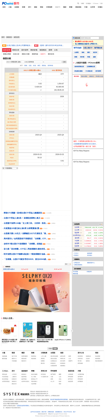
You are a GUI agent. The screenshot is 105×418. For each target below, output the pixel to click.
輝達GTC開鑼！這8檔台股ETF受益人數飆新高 (27, 213)
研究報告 (43, 374)
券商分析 (44, 371)
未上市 (52, 381)
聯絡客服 (75, 273)
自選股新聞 (54, 365)
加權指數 (4, 356)
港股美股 (78, 7)
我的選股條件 (99, 361)
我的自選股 (84, 76)
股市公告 (81, 353)
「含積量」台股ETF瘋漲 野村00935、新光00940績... (30, 259)
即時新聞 (54, 371)
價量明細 (35, 54)
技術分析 (16, 54)
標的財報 (33, 50)
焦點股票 (70, 381)
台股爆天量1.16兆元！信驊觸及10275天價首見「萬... (30, 233)
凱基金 (44, 65)
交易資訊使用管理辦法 (23, 405)
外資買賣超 (5, 376)
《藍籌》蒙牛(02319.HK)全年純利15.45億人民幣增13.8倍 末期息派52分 (52, 45)
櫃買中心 (14, 358)
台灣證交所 (77, 262)
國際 (60, 374)
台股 (52, 376)
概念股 (43, 363)
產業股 (43, 358)
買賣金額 (4, 374)
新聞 (82, 3)
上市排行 (14, 374)
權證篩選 (23, 358)
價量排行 (91, 76)
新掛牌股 (80, 356)
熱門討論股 (77, 48)
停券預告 (80, 358)
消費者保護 (51, 412)
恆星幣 (77, 246)
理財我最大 (34, 381)
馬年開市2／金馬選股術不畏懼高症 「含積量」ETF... (30, 239)
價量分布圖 (26, 54)
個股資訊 (9, 37)
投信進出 (89, 255)
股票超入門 (34, 379)
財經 (60, 381)
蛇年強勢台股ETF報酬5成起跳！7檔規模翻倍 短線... (29, 254)
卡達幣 (77, 241)
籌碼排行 (14, 381)
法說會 (88, 358)
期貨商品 (33, 356)
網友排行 (14, 384)
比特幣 (92, 7)
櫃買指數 (4, 358)
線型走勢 (6, 50)
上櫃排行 (14, 376)
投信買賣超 (5, 379)
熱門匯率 (80, 376)
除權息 (100, 7)
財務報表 (62, 363)
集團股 (43, 361)
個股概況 (43, 50)
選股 (35, 7)
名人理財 (33, 376)
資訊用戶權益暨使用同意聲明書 (59, 399)
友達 (34, 65)
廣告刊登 (44, 412)
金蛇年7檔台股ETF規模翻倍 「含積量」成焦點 (27, 244)
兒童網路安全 (58, 412)
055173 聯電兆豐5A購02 (32, 70)
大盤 (10, 7)
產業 (52, 379)
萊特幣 (77, 238)
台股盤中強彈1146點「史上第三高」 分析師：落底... (29, 223)
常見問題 (75, 271)
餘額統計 (23, 374)
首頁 (4, 7)
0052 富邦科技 (57, 70)
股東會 (88, 361)
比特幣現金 (77, 235)
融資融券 (89, 253)
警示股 (79, 361)
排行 (29, 7)
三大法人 (76, 253)
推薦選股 (97, 358)
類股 (41, 7)
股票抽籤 (80, 363)
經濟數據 (80, 381)
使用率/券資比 (25, 381)
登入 (101, 3)
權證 (64, 7)
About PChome (67, 412)
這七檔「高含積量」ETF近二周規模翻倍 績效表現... (29, 249)
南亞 (39, 65)
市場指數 (14, 361)
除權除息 (88, 356)
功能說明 (89, 271)
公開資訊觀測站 (78, 265)
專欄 (32, 371)
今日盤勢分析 (44, 376)
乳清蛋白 (88, 3)
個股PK (57, 7)
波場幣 (77, 243)
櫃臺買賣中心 (91, 262)
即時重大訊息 (99, 76)
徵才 (74, 412)
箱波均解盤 (34, 374)
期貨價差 (33, 358)
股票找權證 (24, 356)
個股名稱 (77, 38)
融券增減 (23, 379)
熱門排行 (70, 379)
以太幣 (77, 230)
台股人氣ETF (87, 48)
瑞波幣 (77, 232)
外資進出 (76, 255)
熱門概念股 (98, 48)
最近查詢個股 (54, 356)
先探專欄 (33, 384)
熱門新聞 (53, 374)
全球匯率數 (81, 374)
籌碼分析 (15, 50)
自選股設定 (54, 361)
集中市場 (14, 356)
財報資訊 (53, 363)
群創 (25, 65)
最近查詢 (76, 76)
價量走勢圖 (7, 54)
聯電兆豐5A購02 (9, 269)
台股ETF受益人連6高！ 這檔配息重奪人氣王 (27, 218)
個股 (61, 353)
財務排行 (14, 379)
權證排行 (23, 361)
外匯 (85, 7)
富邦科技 (50, 65)
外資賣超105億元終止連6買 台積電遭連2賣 (25, 228)
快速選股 (97, 356)
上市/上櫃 (43, 356)
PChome (95, 3)
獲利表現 (51, 54)
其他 (60, 379)
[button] (71, 330)
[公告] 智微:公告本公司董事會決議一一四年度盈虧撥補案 (20, 45)
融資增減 (23, 376)
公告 (56, 50)
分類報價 (49, 7)
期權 (70, 7)
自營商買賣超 (5, 381)
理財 (60, 384)
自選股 (16, 7)
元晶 (30, 65)
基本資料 (24, 50)
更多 (66, 264)
